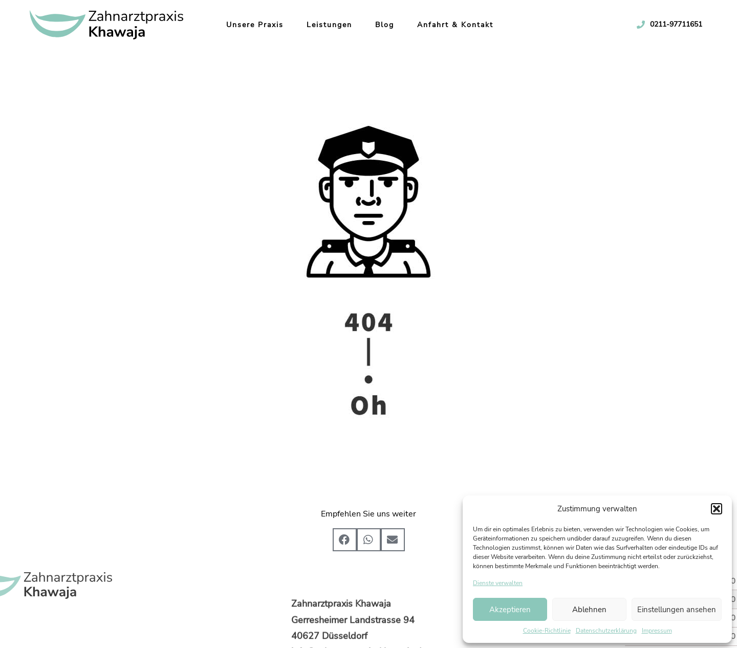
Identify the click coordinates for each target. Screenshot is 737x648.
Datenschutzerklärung (606, 631)
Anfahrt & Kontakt (446, 24)
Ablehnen (589, 609)
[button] (716, 509)
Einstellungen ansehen (676, 609)
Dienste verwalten (498, 583)
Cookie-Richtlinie (547, 631)
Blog (375, 24)
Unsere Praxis (245, 24)
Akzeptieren (510, 609)
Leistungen (320, 24)
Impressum (657, 631)
